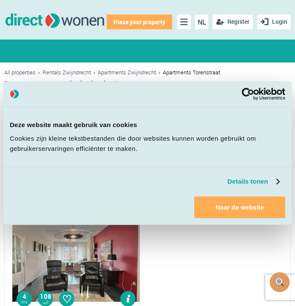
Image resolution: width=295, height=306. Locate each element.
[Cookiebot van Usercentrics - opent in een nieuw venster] (248, 94)
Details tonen (247, 181)
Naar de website (240, 207)
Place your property (139, 22)
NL (202, 22)
